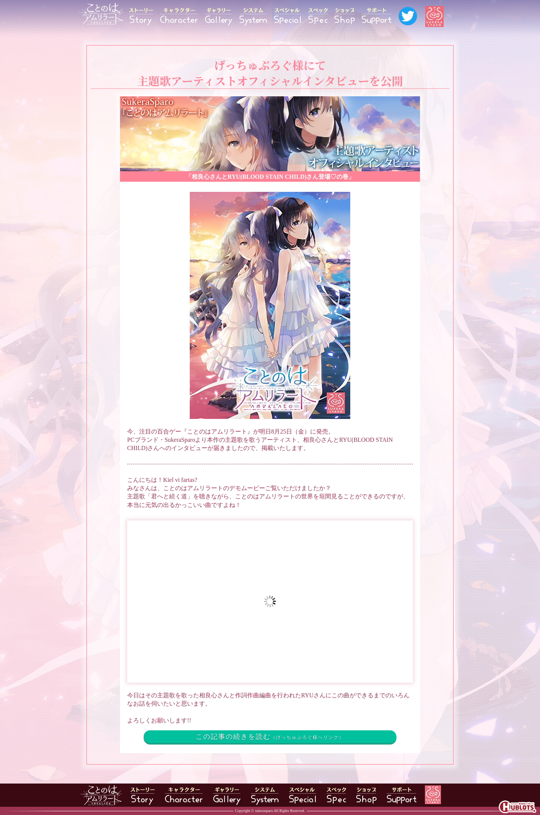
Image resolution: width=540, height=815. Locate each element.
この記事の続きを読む (270, 736)
